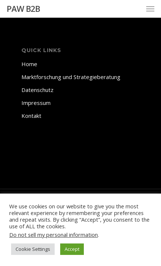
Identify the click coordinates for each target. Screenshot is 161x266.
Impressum (36, 102)
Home (29, 64)
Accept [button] (72, 249)
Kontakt (31, 115)
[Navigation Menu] (150, 8)
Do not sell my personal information (53, 234)
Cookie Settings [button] (33, 249)
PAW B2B (23, 8)
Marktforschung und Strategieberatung (70, 77)
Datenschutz (37, 89)
